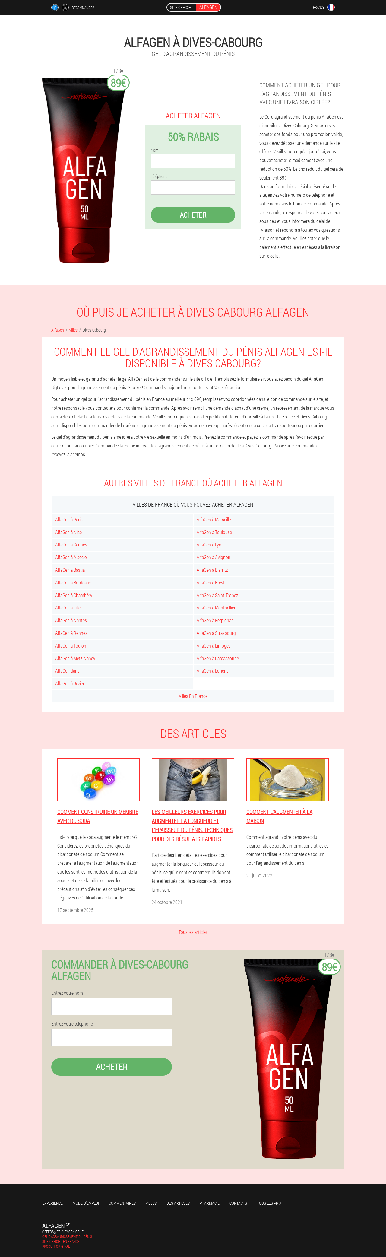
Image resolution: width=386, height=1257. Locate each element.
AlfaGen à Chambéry (73, 595)
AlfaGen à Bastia (70, 570)
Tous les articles (193, 932)
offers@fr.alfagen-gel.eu (64, 1231)
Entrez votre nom (67, 993)
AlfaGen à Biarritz (212, 570)
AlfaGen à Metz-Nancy (75, 658)
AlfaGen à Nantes (71, 620)
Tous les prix (269, 1203)
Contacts (238, 1203)
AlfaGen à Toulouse (214, 532)
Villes (151, 1203)
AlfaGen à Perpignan (215, 620)
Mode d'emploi (86, 1203)
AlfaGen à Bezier (69, 683)
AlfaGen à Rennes (71, 633)
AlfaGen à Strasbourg (216, 633)
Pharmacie (210, 1203)
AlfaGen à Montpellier (216, 607)
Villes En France (193, 696)
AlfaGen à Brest (211, 582)
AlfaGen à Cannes (71, 544)
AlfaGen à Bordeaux (73, 582)
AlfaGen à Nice (68, 532)
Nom (154, 150)
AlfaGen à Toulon (70, 645)
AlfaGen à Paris (69, 519)
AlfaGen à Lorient (212, 670)
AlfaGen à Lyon (210, 544)
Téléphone (159, 176)
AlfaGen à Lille (68, 607)
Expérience (52, 1203)
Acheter (193, 215)
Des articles (178, 1203)
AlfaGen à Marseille (214, 519)
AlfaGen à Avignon (213, 557)
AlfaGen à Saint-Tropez (217, 595)
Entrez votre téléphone (72, 1023)
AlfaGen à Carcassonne (218, 658)
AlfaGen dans (67, 670)
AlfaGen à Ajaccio (71, 557)
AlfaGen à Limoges (214, 645)
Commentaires (122, 1203)
